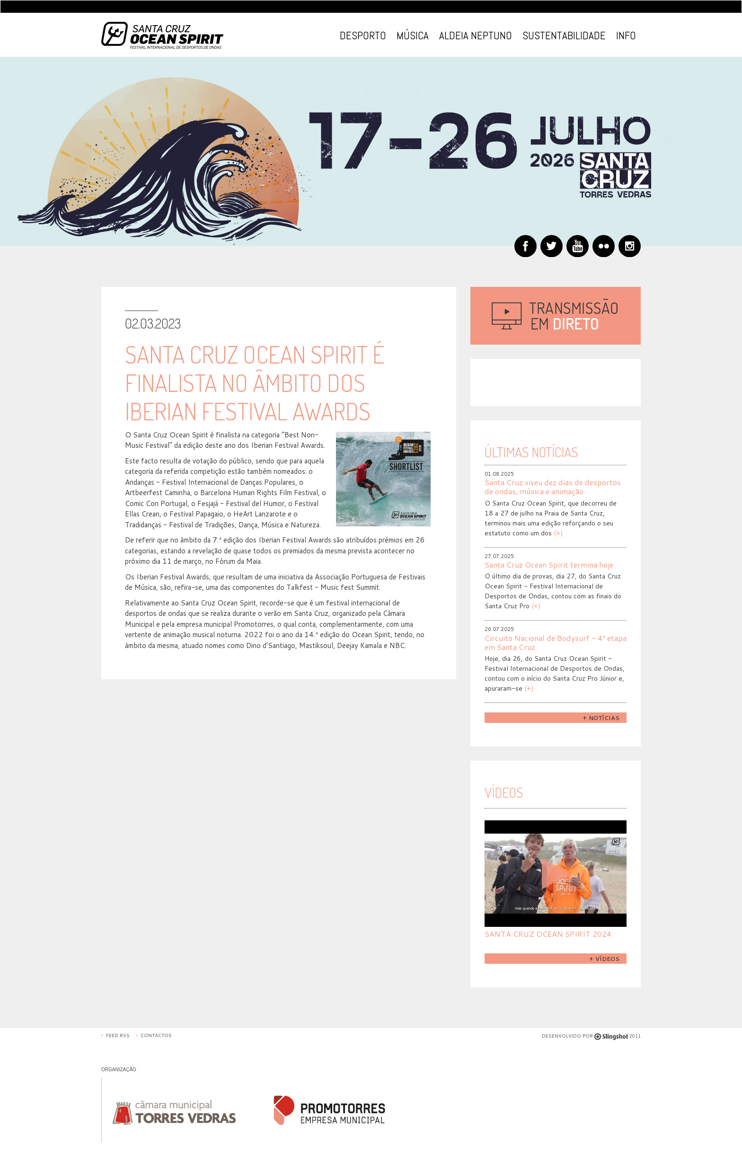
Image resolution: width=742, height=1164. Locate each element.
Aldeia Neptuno (475, 35)
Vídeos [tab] (504, 792)
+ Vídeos (604, 958)
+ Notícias (601, 717)
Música (413, 35)
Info (626, 35)
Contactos (156, 1035)
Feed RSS (118, 1035)
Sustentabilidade (564, 35)
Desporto (363, 35)
